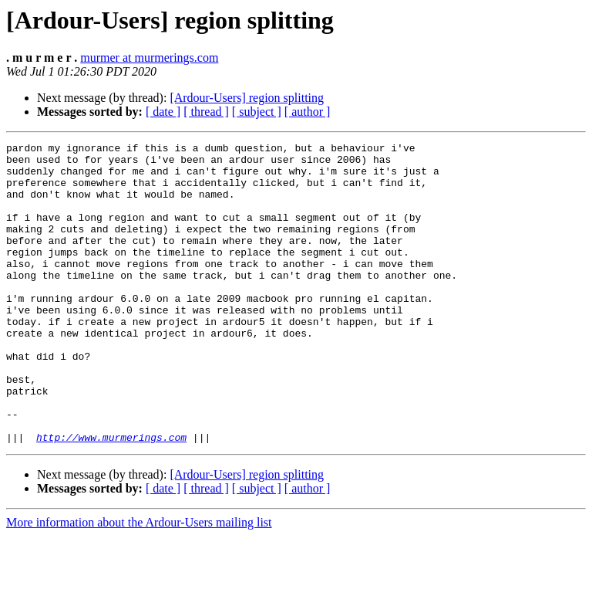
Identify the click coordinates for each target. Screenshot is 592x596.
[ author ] (307, 111)
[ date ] (163, 111)
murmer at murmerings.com (149, 57)
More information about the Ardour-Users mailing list (139, 582)
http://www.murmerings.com (111, 497)
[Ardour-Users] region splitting (247, 97)
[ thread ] (206, 111)
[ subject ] (256, 111)
